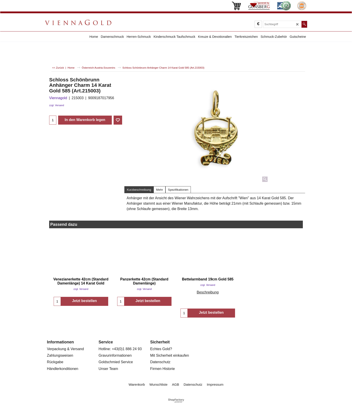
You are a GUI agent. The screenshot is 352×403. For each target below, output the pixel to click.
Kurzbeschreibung (139, 189)
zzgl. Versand (56, 105)
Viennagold (58, 98)
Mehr (159, 189)
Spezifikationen (178, 189)
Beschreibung (208, 292)
